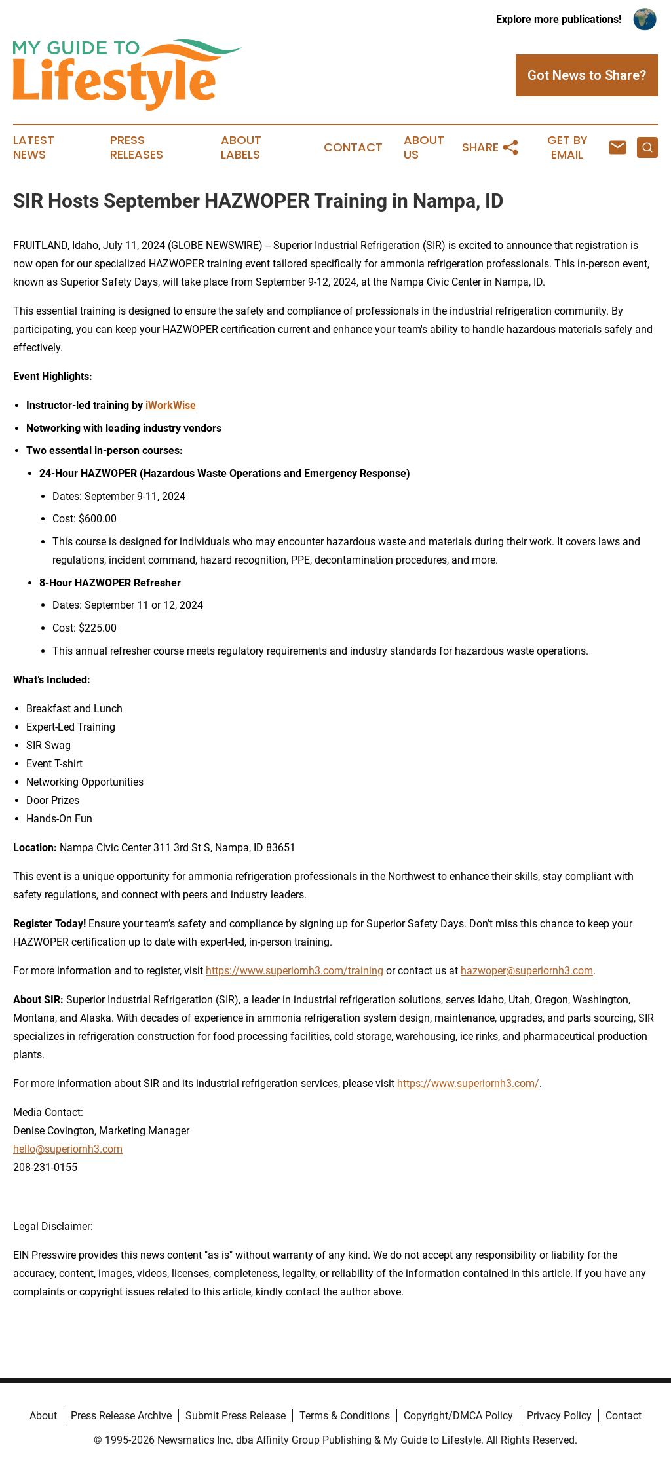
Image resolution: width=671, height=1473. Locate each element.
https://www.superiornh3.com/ (468, 1083)
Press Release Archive (121, 1415)
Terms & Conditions (344, 1415)
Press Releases (136, 147)
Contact (353, 147)
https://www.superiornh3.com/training (294, 971)
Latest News (33, 147)
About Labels (241, 147)
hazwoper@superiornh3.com (527, 971)
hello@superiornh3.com (68, 1149)
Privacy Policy (559, 1415)
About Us (424, 147)
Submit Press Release (235, 1415)
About (43, 1415)
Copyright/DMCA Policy (458, 1415)
